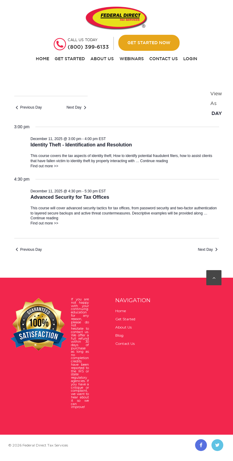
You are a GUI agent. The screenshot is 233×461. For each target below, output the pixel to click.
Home (42, 58)
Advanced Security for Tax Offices (70, 197)
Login (190, 58)
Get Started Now (149, 42)
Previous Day (29, 107)
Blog (119, 335)
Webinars (132, 58)
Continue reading (154, 161)
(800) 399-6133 (88, 47)
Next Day (76, 107)
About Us (102, 58)
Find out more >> (44, 166)
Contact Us (163, 58)
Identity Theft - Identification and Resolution (81, 144)
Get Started (70, 58)
